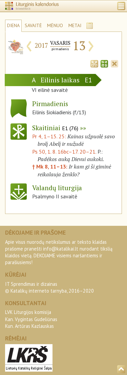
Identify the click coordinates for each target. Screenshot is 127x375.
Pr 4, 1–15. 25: (49, 136)
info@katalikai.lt (60, 248)
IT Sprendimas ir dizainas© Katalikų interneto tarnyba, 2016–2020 (49, 287)
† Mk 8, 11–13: (50, 166)
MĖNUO (55, 25)
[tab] (94, 63)
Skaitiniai (55, 127)
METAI (74, 25)
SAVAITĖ (33, 25)
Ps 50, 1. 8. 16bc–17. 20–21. (64, 151)
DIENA (13, 25)
